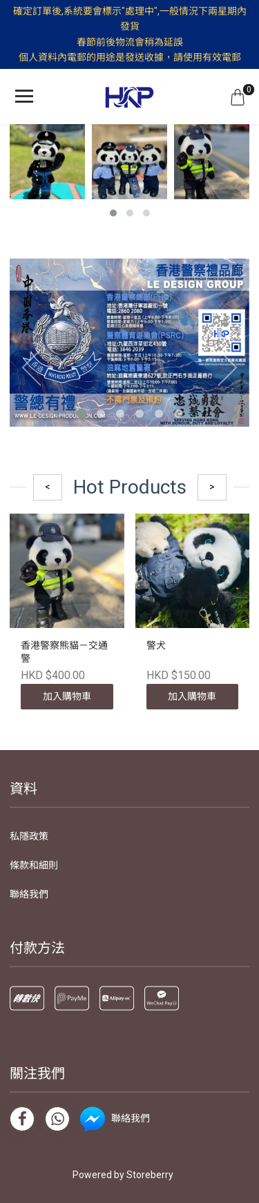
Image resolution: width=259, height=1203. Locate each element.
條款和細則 (34, 865)
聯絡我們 (29, 894)
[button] (113, 213)
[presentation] (27, 366)
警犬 (156, 645)
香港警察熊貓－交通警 (64, 652)
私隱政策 (29, 836)
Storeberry (149, 1174)
